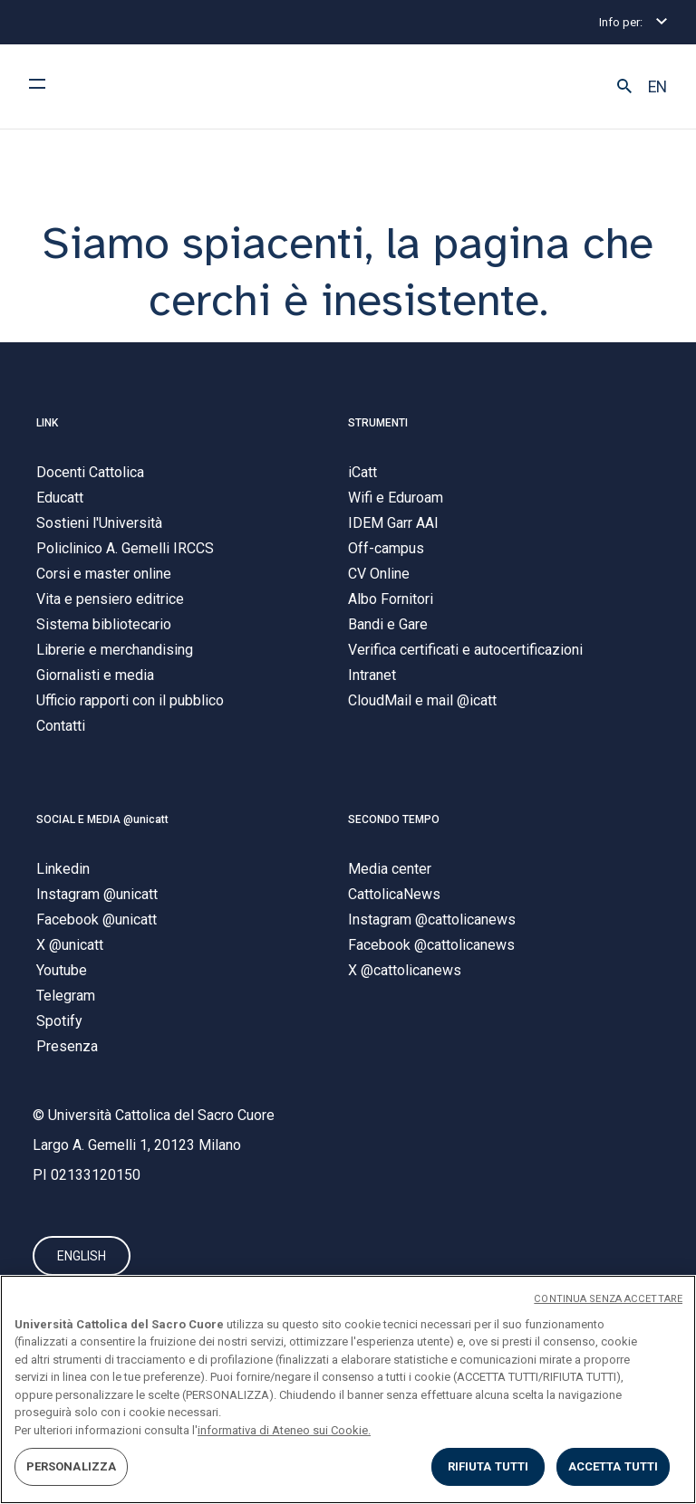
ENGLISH (81, 1256)
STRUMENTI (378, 423)
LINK (47, 423)
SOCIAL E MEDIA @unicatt (102, 819)
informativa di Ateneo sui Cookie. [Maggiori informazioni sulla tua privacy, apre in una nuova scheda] (284, 1430)
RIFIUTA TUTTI (488, 1466)
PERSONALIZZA (71, 1466)
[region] (348, 1389)
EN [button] (657, 87)
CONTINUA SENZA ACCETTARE (608, 1299)
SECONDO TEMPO (394, 819)
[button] (624, 87)
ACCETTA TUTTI (613, 1466)
